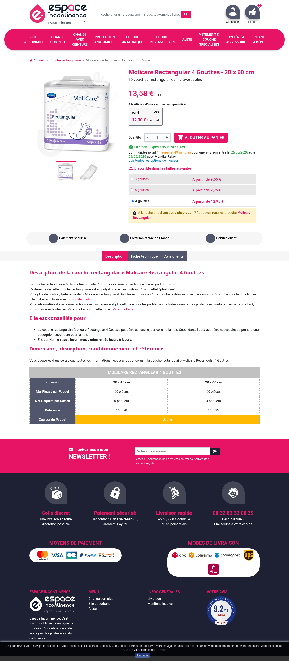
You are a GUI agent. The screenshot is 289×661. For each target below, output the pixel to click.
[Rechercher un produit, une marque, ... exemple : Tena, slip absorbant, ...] (144, 14)
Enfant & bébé (99, 629)
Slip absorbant (99, 604)
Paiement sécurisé (161, 619)
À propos (154, 614)
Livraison (154, 599)
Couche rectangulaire (104, 624)
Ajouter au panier (201, 137)
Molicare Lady (123, 309)
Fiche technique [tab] (144, 256)
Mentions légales (160, 604)
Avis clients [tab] (174, 256)
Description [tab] (115, 256)
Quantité (135, 137)
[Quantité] (157, 137)
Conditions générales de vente (170, 609)
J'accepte (142, 655)
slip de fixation (83, 299)
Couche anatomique (103, 619)
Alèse (93, 609)
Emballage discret (161, 624)
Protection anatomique (105, 638)
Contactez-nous (159, 629)
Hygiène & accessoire (104, 633)
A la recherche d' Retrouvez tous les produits (192, 215)
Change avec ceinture (104, 614)
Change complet (101, 599)
